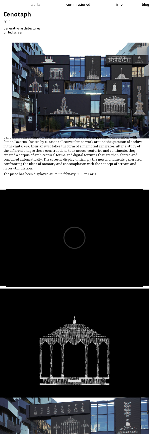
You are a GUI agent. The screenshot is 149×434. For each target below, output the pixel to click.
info (119, 4)
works (36, 4)
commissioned (78, 4)
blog (145, 4)
